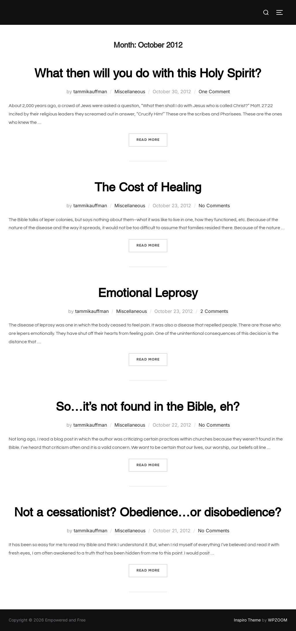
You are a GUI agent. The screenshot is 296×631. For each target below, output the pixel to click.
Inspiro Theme (247, 619)
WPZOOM (277, 619)
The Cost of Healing (148, 187)
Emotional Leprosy (148, 293)
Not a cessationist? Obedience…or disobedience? (147, 512)
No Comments (214, 205)
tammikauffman (90, 91)
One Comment (214, 91)
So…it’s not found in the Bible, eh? (148, 406)
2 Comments (214, 311)
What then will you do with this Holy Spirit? (147, 73)
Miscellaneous (129, 91)
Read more (151, 139)
